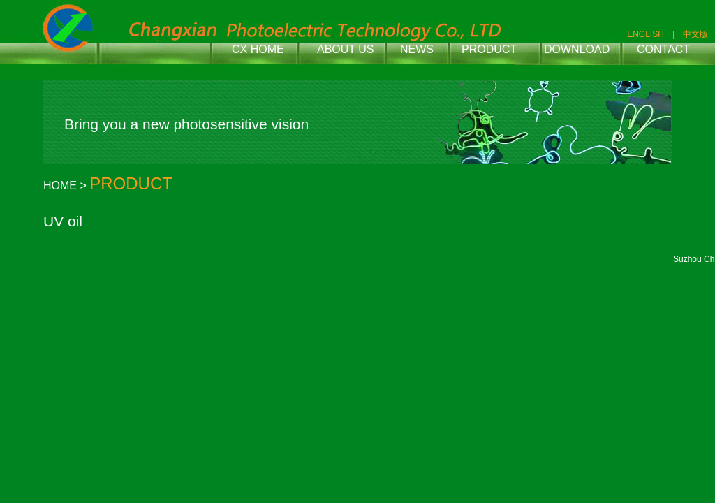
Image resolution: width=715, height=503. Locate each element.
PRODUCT (489, 49)
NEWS (417, 49)
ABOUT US (345, 49)
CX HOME (258, 49)
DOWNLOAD (577, 49)
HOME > (66, 185)
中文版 (695, 34)
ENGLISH (645, 34)
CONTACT (663, 49)
